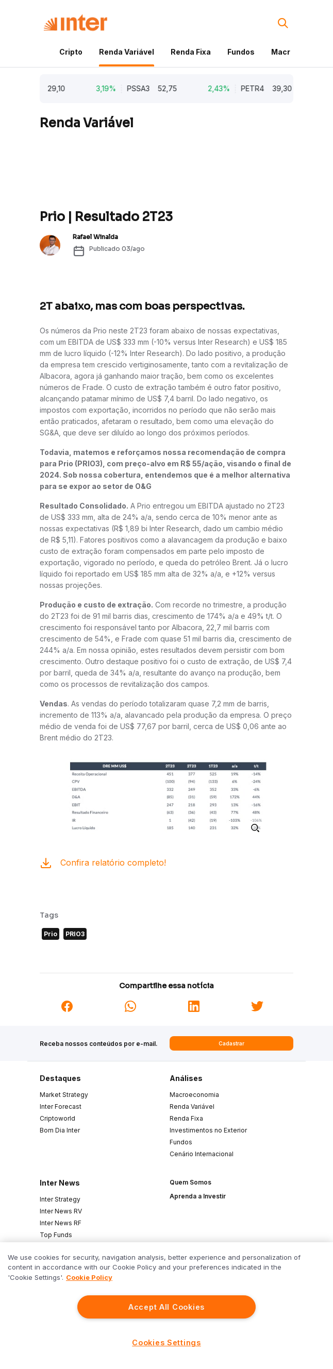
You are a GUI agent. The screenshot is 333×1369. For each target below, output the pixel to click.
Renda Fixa (191, 51)
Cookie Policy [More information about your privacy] (89, 1277)
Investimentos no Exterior (208, 1130)
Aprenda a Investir (198, 1196)
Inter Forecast (60, 1106)
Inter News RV (61, 1211)
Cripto (70, 51)
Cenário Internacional (202, 1154)
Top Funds (56, 1235)
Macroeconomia (194, 1094)
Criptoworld (57, 1118)
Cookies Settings (166, 1342)
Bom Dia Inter (60, 1130)
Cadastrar (231, 1043)
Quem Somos (190, 1182)
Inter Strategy (60, 1199)
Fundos (241, 51)
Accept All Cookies (166, 1307)
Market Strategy (64, 1094)
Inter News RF (60, 1223)
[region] (166, 1305)
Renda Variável (126, 51)
